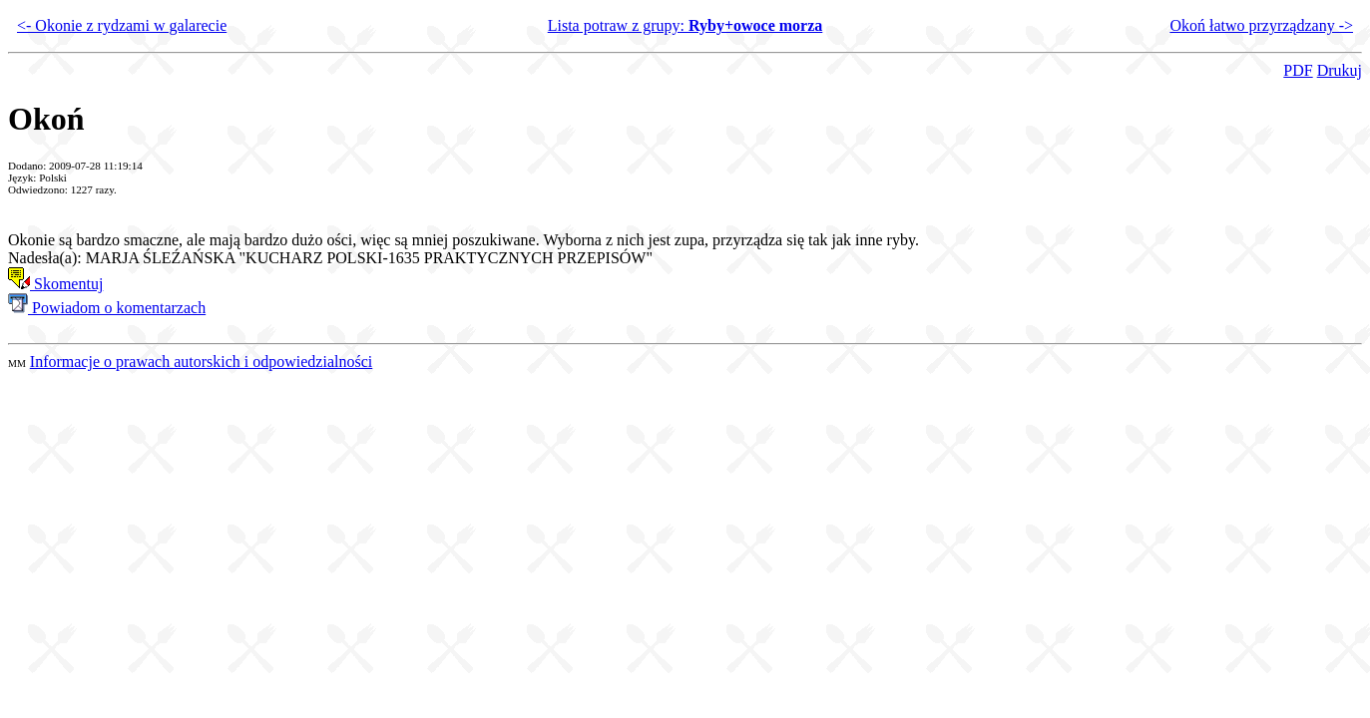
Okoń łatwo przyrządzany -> (1261, 25)
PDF (1297, 70)
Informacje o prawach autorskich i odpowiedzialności (201, 361)
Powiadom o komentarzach (107, 307)
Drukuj (1339, 70)
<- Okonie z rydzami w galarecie (122, 25)
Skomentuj (55, 283)
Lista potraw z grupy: (685, 25)
